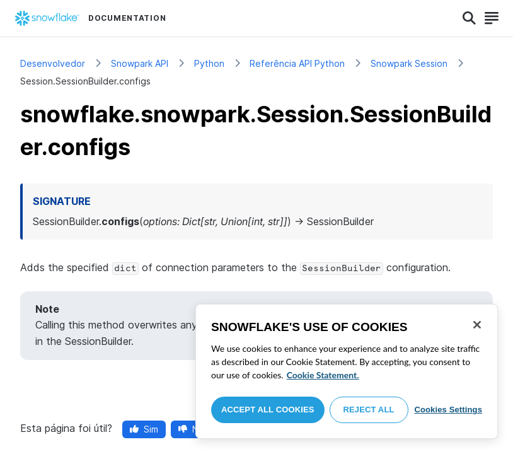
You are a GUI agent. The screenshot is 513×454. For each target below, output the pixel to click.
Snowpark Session (409, 63)
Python (209, 63)
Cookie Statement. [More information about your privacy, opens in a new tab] (323, 375)
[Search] (469, 18)
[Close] (477, 325)
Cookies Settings (448, 409)
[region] (346, 371)
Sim (144, 429)
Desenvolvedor (52, 63)
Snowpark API (139, 63)
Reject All (369, 409)
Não (193, 429)
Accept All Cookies (267, 409)
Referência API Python (297, 63)
